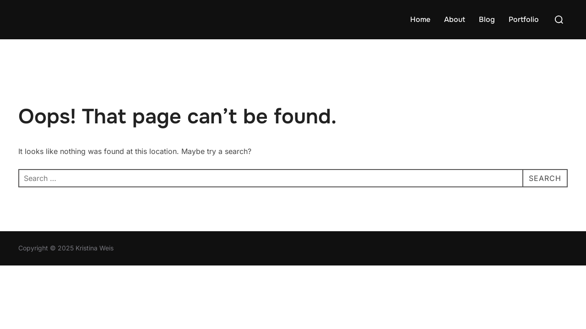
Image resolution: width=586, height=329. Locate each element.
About (454, 19)
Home (420, 19)
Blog (487, 19)
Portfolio (524, 19)
